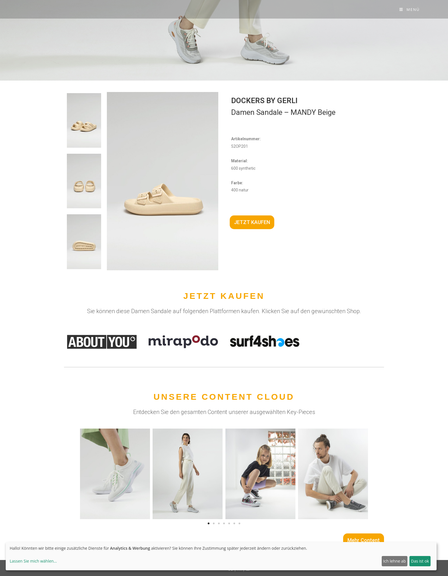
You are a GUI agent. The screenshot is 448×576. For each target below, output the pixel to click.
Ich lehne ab (394, 561)
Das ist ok (420, 561)
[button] (208, 523)
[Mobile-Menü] (409, 9)
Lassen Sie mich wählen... (33, 561)
